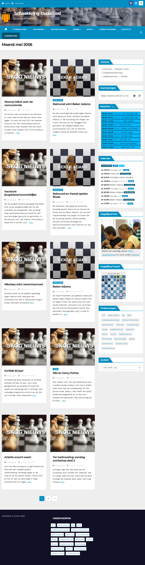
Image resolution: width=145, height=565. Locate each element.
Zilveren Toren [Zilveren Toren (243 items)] (122, 344)
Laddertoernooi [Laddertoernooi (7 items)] (116, 329)
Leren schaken (108, 29)
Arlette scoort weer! (17, 457)
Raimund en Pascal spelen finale (70, 195)
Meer (18, 133)
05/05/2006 (59, 465)
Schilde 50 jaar (13, 370)
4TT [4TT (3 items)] (103, 315)
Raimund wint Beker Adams (71, 104)
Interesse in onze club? (13, 516)
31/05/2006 (11, 110)
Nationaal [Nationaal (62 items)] (130, 329)
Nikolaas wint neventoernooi (23, 284)
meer (112, 107)
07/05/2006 (11, 462)
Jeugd (55, 369)
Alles (122, 165)
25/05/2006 (59, 109)
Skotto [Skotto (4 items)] (132, 339)
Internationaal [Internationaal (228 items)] (133, 325)
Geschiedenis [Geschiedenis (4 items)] (107, 325)
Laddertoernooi (110, 76)
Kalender (38, 29)
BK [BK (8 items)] (123, 315)
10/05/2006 (59, 291)
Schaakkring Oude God (37, 13)
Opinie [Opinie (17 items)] (104, 334)
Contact (126, 29)
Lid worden (18, 3)
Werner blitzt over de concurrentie (18, 103)
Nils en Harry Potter (66, 373)
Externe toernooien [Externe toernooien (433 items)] (130, 320)
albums (135, 255)
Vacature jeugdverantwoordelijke (20, 193)
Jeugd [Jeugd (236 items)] (104, 329)
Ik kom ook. (125, 125)
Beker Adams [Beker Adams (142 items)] (113, 315)
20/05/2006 (11, 200)
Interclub (107, 69)
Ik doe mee (126, 136)
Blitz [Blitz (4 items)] (129, 315)
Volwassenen (106, 165)
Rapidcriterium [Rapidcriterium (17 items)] (125, 334)
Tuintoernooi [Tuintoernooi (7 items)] (107, 344)
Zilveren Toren (122, 69)
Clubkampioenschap (113, 73)
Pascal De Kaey (74, 202)
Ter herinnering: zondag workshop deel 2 (69, 459)
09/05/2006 (59, 378)
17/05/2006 (59, 202)
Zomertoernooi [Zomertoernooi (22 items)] (108, 348)
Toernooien (20, 29)
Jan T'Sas (23, 110)
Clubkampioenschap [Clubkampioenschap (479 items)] (110, 320)
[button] (141, 32)
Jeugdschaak (58, 29)
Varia (90, 29)
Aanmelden (11, 36)
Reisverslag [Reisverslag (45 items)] (106, 339)
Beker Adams (57, 100)
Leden (76, 29)
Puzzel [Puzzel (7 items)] (113, 334)
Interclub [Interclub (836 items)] (120, 325)
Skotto (124, 76)
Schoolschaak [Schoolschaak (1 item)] (120, 339)
